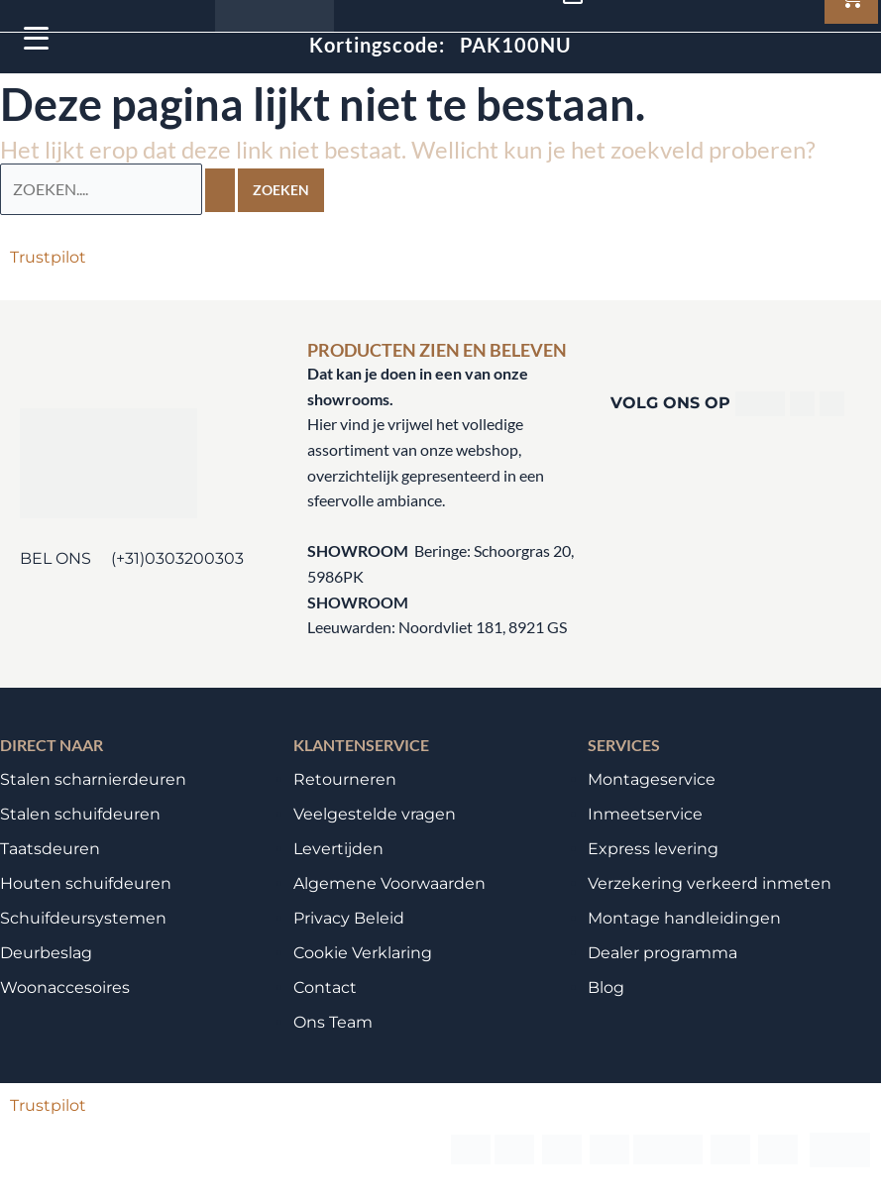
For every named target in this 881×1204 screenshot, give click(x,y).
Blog (606, 986)
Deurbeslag (46, 951)
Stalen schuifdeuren (80, 813)
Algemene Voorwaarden (389, 882)
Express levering (653, 847)
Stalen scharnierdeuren (93, 778)
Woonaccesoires (65, 986)
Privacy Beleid (348, 917)
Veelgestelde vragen (374, 813)
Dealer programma (662, 951)
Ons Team (333, 1021)
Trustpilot (48, 256)
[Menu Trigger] (36, 37)
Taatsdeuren (50, 847)
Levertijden (338, 847)
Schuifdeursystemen (83, 917)
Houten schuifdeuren (85, 882)
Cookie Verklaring (362, 951)
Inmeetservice (645, 813)
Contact (325, 986)
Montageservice (652, 778)
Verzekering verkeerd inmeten (709, 882)
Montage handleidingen (684, 917)
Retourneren (344, 778)
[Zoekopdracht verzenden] (220, 189)
